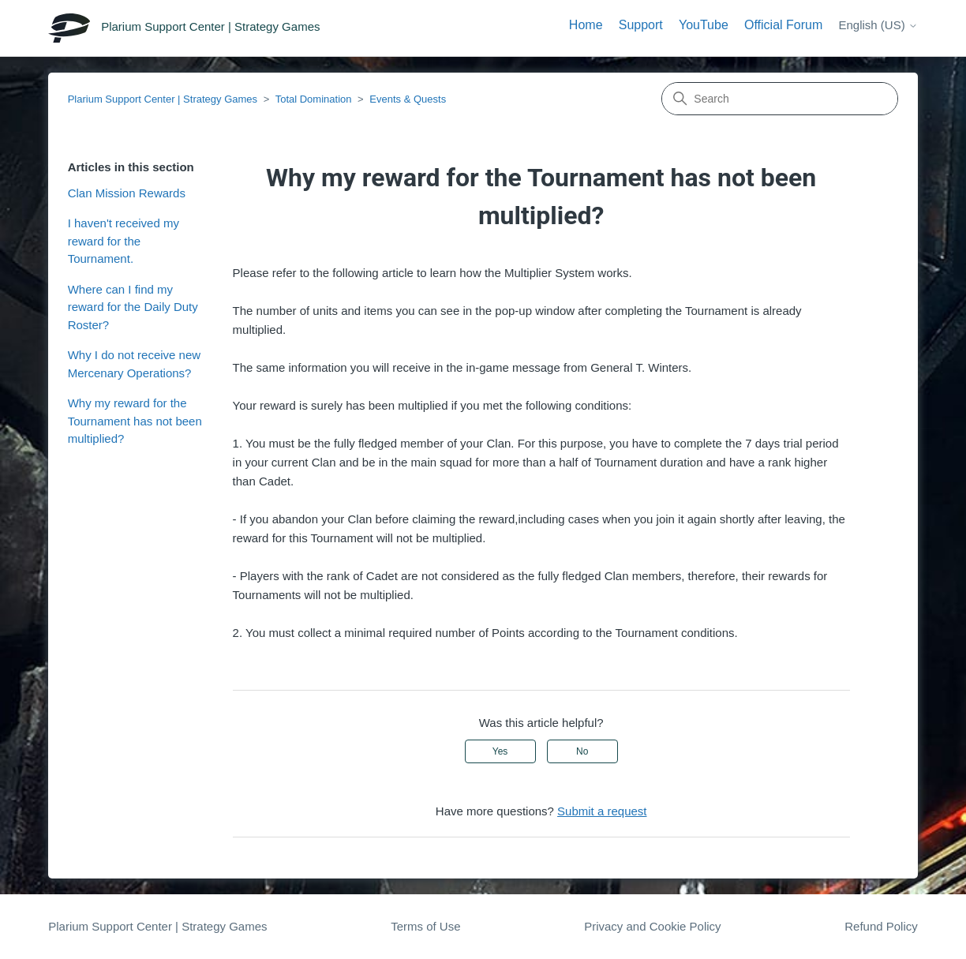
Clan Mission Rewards (126, 193)
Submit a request (601, 811)
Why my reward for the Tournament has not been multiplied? (135, 420)
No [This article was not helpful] (582, 751)
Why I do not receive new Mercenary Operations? (134, 364)
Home (586, 25)
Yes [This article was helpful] (500, 751)
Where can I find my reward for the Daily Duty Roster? (133, 307)
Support (641, 25)
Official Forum (783, 25)
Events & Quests (407, 99)
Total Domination (313, 99)
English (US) (877, 25)
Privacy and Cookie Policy (652, 926)
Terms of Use (425, 926)
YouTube (703, 25)
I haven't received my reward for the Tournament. (123, 240)
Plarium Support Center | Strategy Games (162, 99)
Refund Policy (881, 926)
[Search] (779, 98)
